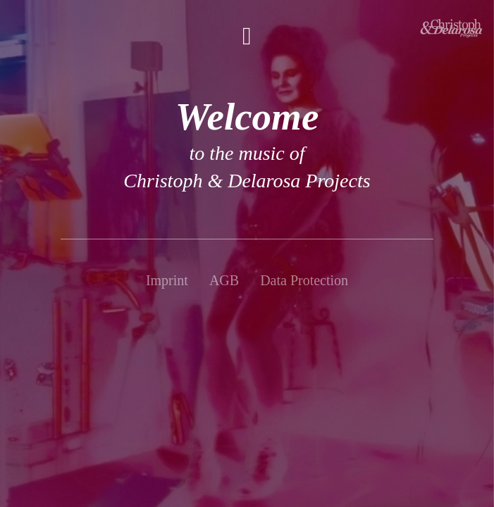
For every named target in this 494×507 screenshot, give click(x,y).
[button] (246, 36)
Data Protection (304, 280)
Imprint (167, 280)
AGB (224, 280)
